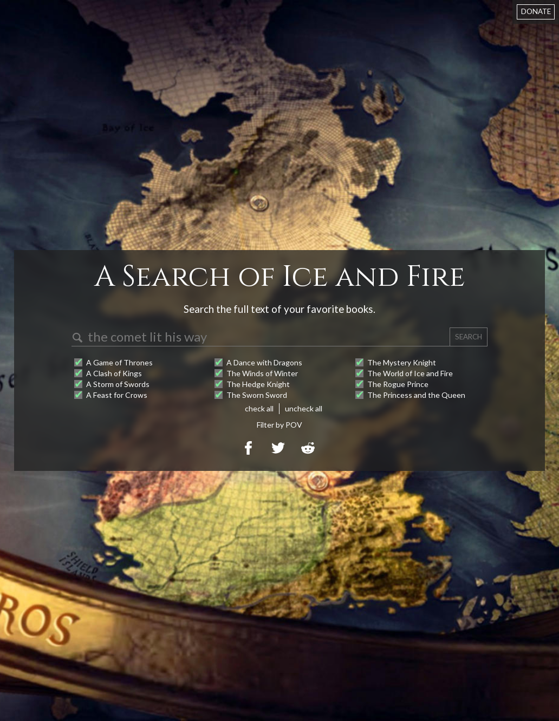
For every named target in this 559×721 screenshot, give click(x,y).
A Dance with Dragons (264, 362)
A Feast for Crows (116, 394)
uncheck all (303, 408)
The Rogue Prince (397, 384)
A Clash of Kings (114, 373)
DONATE (536, 11)
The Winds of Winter (262, 373)
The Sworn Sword (256, 394)
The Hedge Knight (258, 384)
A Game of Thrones (119, 362)
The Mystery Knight (401, 362)
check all (259, 408)
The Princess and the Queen (416, 394)
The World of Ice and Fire (410, 373)
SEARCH (468, 336)
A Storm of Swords (118, 384)
